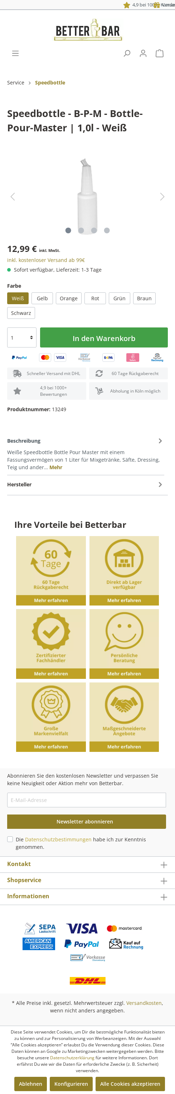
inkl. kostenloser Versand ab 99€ (46, 260)
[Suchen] (126, 53)
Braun (144, 298)
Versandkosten (144, 1003)
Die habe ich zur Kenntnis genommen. (81, 843)
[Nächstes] (162, 196)
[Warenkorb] (159, 53)
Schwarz (21, 313)
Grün (119, 298)
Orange (69, 298)
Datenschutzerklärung (72, 1058)
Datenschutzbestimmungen (58, 839)
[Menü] (15, 53)
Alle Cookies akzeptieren (130, 1083)
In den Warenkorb (104, 338)
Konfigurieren (71, 1083)
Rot (95, 298)
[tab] (85, 453)
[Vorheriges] (12, 196)
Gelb (42, 298)
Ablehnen (30, 1083)
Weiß (18, 298)
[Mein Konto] (143, 53)
